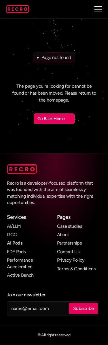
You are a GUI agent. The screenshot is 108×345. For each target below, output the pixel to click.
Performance (20, 260)
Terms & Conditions (76, 268)
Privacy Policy (71, 260)
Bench (27, 275)
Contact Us (68, 251)
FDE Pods (16, 251)
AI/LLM (14, 226)
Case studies (69, 226)
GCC (12, 234)
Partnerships (69, 243)
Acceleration (20, 266)
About (63, 234)
